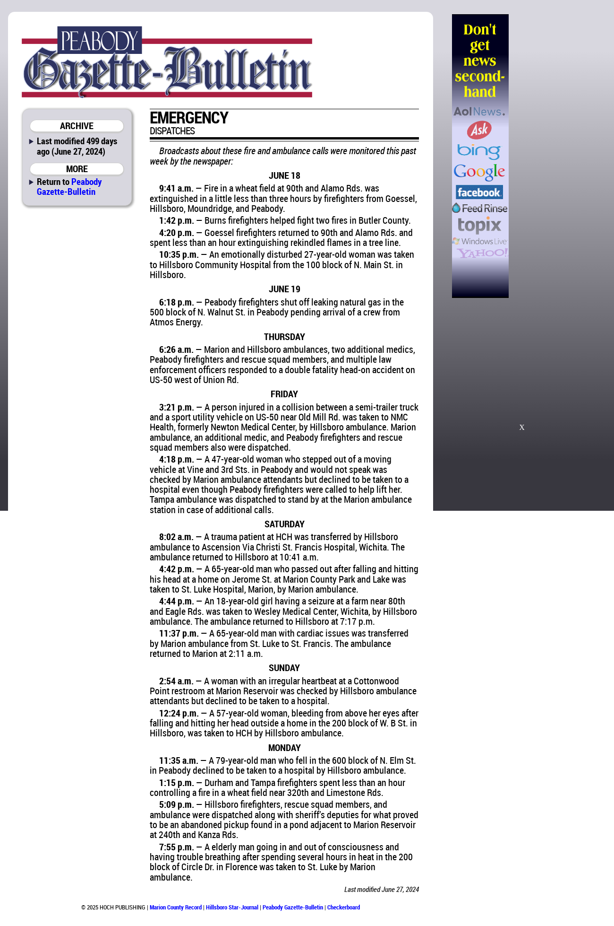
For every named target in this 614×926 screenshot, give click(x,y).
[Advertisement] (557, 156)
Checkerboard (343, 907)
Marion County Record (176, 907)
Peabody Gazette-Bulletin (69, 186)
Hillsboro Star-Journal (232, 907)
